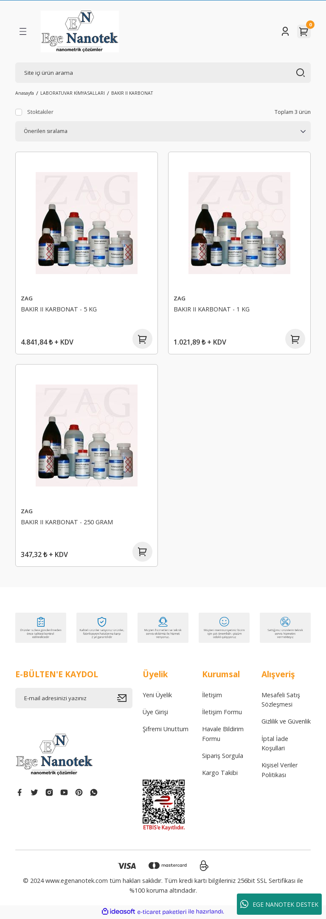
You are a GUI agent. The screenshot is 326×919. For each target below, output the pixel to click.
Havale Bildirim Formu (223, 735)
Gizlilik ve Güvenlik (286, 722)
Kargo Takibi (220, 774)
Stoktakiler (40, 112)
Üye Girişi (155, 713)
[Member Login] (285, 31)
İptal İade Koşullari (274, 744)
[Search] (163, 72)
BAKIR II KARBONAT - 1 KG (212, 309)
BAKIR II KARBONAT (132, 93)
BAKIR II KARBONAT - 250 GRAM (67, 522)
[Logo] (80, 31)
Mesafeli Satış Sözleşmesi (280, 701)
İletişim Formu (222, 713)
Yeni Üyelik (157, 696)
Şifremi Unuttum (165, 730)
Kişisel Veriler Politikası (279, 771)
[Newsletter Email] (73, 699)
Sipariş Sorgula (222, 757)
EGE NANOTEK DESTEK (279, 904)
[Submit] (124, 699)
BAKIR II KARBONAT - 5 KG (59, 309)
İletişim (212, 696)
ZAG (27, 298)
